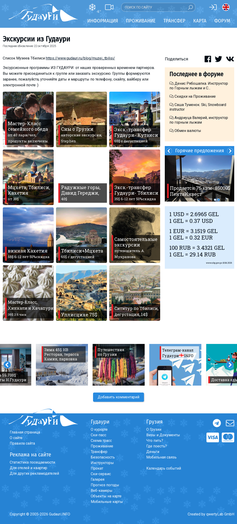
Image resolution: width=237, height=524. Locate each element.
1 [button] (215, 200)
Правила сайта (22, 443)
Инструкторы (102, 463)
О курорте (99, 429)
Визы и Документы (163, 435)
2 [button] (219, 200)
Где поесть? (156, 446)
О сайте (16, 438)
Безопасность (103, 457)
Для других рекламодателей (34, 473)
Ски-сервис (101, 474)
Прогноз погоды (105, 485)
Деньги (152, 451)
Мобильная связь (161, 457)
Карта (199, 21)
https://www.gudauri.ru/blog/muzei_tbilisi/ (80, 58)
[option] (199, 178)
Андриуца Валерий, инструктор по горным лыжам (198, 120)
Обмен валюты (185, 130)
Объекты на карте (106, 496)
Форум (222, 21)
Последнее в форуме (196, 74)
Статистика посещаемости (32, 462)
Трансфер (99, 451)
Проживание (102, 446)
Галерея (97, 479)
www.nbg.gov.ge (214, 263)
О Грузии (153, 429)
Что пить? (154, 440)
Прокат (97, 468)
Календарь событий (163, 468)
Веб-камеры (101, 490)
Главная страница (25, 432)
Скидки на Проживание (192, 96)
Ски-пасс (98, 435)
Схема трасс (101, 440)
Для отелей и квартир (28, 468)
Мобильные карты (107, 501)
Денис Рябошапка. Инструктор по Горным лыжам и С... (198, 85)
